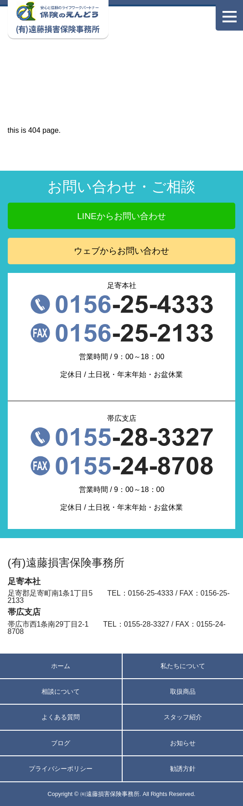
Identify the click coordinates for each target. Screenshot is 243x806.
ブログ (60, 743)
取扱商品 (183, 691)
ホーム (60, 666)
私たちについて (182, 666)
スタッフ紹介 (183, 717)
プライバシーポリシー (61, 768)
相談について (60, 691)
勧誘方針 (183, 768)
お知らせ (183, 743)
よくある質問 (60, 717)
